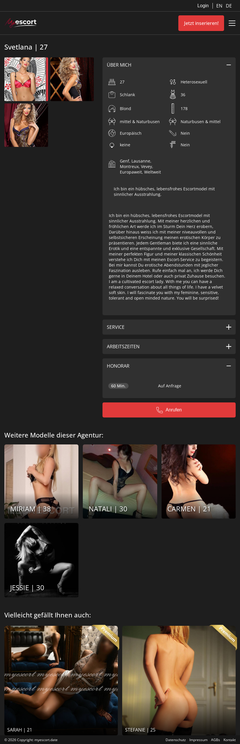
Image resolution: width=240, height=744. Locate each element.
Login (203, 5)
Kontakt (229, 739)
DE (229, 6)
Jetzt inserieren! (201, 23)
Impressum (198, 739)
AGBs (215, 739)
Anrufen (169, 410)
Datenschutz (176, 739)
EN (219, 6)
